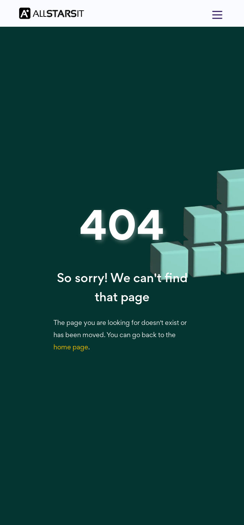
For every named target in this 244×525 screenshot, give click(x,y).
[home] (49, 13)
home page (70, 348)
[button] (217, 13)
